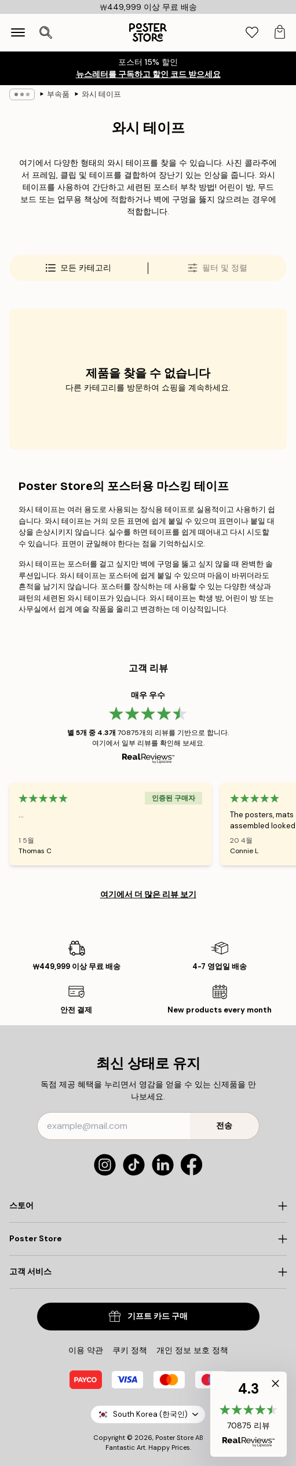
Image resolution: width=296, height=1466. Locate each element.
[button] (248, 1414)
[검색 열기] (45, 32)
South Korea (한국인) (148, 1414)
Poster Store (174, 1438)
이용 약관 (85, 1350)
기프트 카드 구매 (148, 1316)
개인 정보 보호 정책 (192, 1350)
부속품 (58, 94)
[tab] (252, 32)
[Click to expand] (148, 1206)
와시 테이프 (101, 94)
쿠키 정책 (129, 1350)
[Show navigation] (18, 32)
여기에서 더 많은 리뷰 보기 (148, 894)
